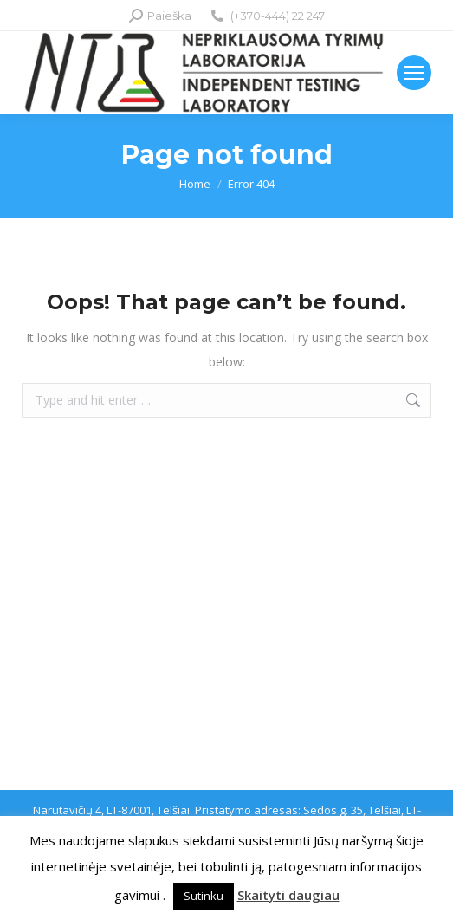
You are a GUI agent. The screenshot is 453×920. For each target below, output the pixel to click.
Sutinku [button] (203, 896)
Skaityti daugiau (288, 895)
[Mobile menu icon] (414, 72)
